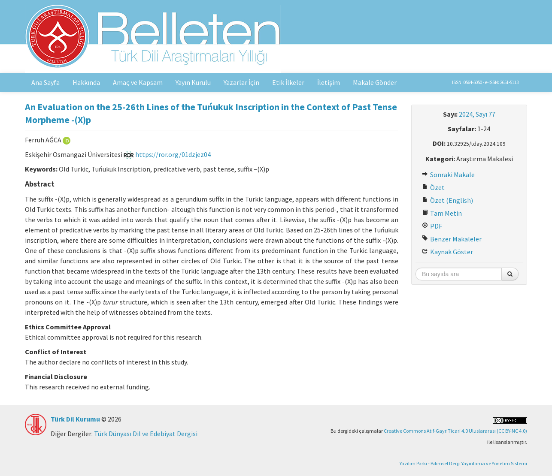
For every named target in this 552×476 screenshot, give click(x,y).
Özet (433, 187)
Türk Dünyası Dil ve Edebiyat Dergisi (145, 433)
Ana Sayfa (45, 82)
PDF (432, 226)
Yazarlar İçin (241, 82)
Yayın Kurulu (193, 82)
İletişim (328, 82)
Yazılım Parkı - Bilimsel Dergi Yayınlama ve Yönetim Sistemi (463, 463)
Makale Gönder (375, 82)
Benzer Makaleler (452, 239)
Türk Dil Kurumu (75, 419)
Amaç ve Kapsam (138, 82)
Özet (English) (447, 200)
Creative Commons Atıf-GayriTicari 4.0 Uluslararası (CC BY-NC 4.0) (455, 431)
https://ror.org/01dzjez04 (167, 154)
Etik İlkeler (288, 82)
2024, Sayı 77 (477, 114)
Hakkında (86, 82)
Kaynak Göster (447, 251)
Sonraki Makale (448, 174)
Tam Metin (442, 213)
